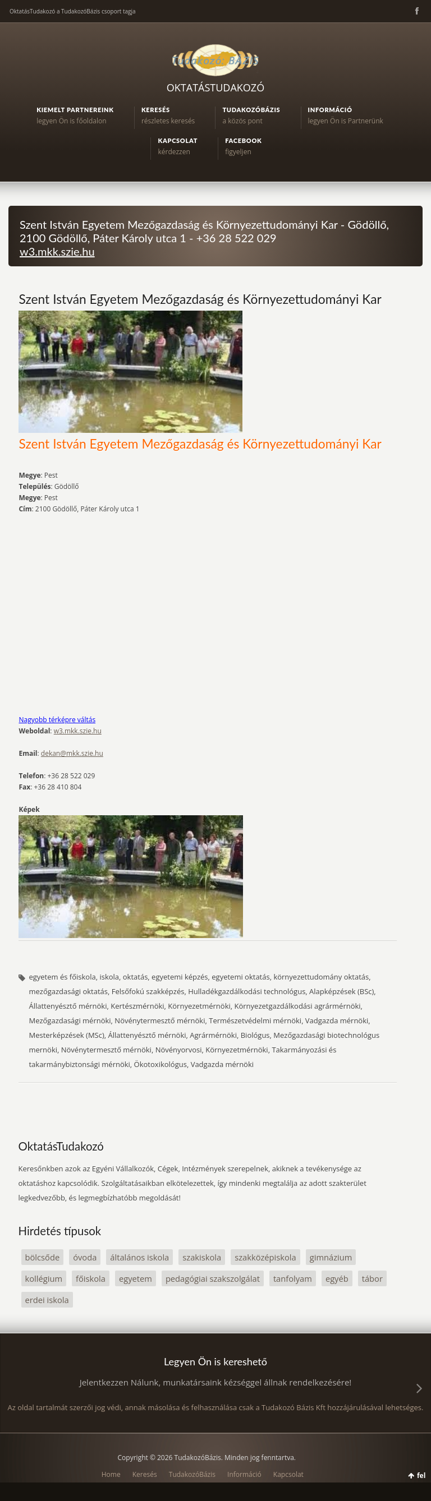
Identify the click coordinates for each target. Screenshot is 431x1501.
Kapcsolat (288, 1474)
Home (111, 1474)
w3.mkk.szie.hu (57, 251)
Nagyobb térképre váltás (57, 719)
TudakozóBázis (192, 1474)
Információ (244, 1474)
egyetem (135, 1278)
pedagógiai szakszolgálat (213, 1278)
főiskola (91, 1278)
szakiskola (201, 1257)
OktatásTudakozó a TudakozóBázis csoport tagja (73, 11)
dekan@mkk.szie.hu (72, 753)
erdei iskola (47, 1299)
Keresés (144, 1474)
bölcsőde (42, 1257)
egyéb (337, 1278)
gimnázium (331, 1257)
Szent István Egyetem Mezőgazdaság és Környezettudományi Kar (200, 299)
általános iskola (139, 1257)
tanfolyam (292, 1278)
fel (421, 1475)
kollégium (44, 1278)
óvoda (85, 1257)
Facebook (415, 11)
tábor (372, 1278)
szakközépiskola (265, 1257)
